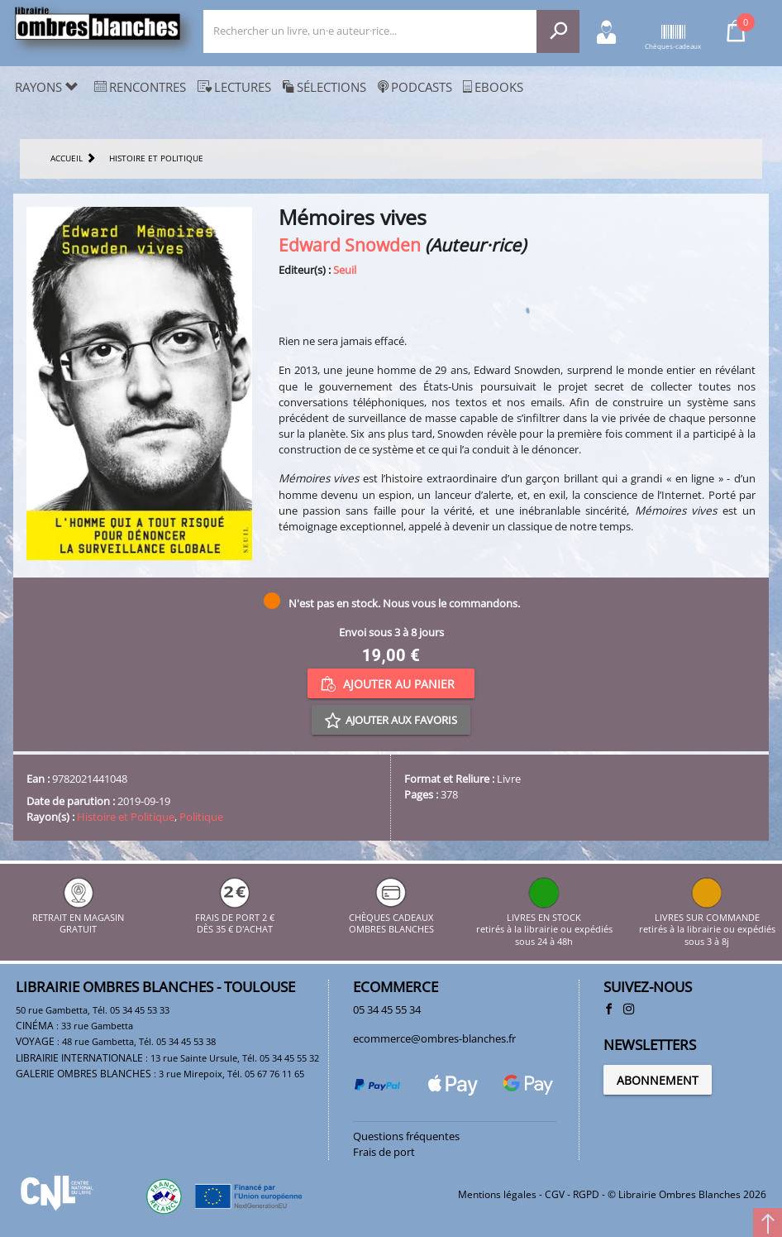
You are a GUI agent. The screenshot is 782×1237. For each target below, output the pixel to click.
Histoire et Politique (125, 816)
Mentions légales (497, 1194)
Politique (201, 816)
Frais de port (384, 1151)
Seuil (344, 269)
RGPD (586, 1194)
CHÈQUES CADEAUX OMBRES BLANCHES (391, 917)
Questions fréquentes (406, 1136)
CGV (555, 1194)
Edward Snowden (350, 245)
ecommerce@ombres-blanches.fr (434, 1038)
